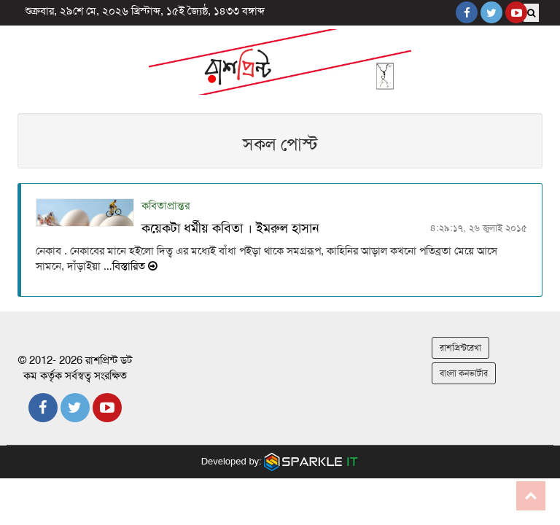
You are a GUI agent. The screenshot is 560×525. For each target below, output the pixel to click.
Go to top (530, 495)
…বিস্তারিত (129, 266)
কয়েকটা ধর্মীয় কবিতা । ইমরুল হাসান (230, 228)
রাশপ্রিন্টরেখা (460, 348)
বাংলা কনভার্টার (464, 373)
